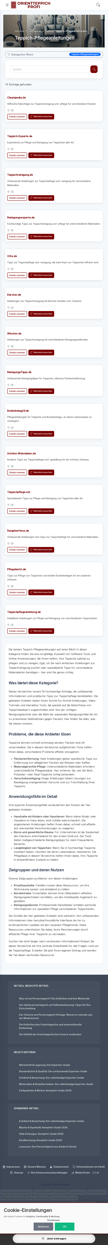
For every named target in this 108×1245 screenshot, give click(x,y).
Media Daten (80, 1172)
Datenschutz (59, 1166)
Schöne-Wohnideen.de (21, 455)
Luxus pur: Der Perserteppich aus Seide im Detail (47, 1146)
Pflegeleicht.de (16, 571)
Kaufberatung (77, 1192)
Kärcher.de (14, 296)
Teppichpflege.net (18, 494)
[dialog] (54, 1218)
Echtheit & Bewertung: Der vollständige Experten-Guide (51, 1077)
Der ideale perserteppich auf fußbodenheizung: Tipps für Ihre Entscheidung (55, 1006)
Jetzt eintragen (54, 1239)
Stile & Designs (97, 1192)
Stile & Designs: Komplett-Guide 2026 (41, 1133)
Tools (48, 31)
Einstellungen (53, 1220)
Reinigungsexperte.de (21, 219)
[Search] (98, 5)
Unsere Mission (35, 1166)
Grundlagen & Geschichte (16, 1192)
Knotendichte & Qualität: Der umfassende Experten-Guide (53, 1071)
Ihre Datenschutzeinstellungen (47, 1172)
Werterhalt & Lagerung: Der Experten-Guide (44, 1065)
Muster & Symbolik (36, 1198)
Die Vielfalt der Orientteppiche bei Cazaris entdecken (50, 1034)
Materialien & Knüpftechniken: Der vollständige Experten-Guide (56, 1084)
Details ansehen (17, 116)
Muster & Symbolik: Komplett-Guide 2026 (43, 1127)
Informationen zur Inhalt (89, 1166)
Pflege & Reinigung (12, 1198)
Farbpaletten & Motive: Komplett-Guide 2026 (45, 1090)
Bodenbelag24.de (18, 412)
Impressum (11, 1166)
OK (64, 1226)
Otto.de (12, 258)
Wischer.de (14, 335)
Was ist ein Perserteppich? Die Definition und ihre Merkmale (54, 998)
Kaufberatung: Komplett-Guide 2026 (40, 1140)
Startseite (19, 31)
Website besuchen (41, 116)
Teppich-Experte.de (19, 136)
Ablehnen (43, 1226)
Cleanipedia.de (16, 97)
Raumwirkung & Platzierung (50, 1192)
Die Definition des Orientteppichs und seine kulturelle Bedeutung (50, 1026)
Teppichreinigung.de (20, 174)
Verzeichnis (35, 31)
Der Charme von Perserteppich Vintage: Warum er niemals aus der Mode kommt (56, 1016)
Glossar (16, 1172)
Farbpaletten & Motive (64, 1198)
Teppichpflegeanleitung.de (24, 614)
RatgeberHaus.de (18, 532)
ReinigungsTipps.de (19, 374)
